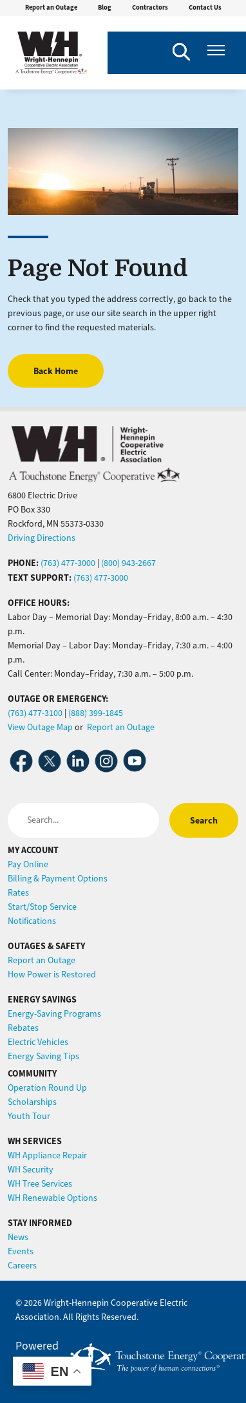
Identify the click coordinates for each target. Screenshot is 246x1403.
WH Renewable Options (52, 1197)
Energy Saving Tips (43, 1056)
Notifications (32, 921)
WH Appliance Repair (47, 1155)
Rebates (23, 1027)
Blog (104, 7)
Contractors (150, 7)
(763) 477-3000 (68, 563)
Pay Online (28, 864)
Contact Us (205, 7)
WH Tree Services (40, 1183)
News (18, 1237)
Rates (18, 892)
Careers (22, 1265)
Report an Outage (51, 7)
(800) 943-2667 (128, 563)
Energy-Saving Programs (54, 1013)
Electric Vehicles (38, 1042)
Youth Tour (29, 1116)
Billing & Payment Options (58, 878)
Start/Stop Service (42, 906)
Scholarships (32, 1102)
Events (20, 1251)
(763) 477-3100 (35, 713)
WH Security (30, 1169)
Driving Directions (41, 537)
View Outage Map (40, 727)
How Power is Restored (52, 974)
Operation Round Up (47, 1087)
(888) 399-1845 (95, 713)
